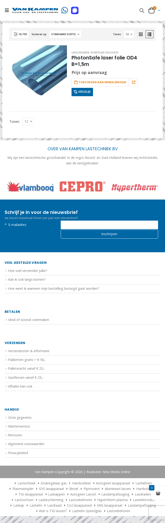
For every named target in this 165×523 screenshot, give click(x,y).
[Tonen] (129, 34)
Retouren (15, 436)
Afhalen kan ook (20, 387)
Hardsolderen (146, 490)
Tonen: (117, 34)
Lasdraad (54, 506)
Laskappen (56, 495)
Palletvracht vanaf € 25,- (26, 370)
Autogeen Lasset (83, 495)
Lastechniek (24, 484)
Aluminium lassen (118, 490)
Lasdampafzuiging (115, 495)
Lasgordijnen (80, 52)
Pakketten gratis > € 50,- (27, 361)
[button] (8, 10)
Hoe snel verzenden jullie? (27, 272)
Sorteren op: (39, 34)
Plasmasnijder (23, 490)
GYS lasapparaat (51, 490)
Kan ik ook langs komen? (27, 281)
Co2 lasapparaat (79, 506)
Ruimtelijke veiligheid (104, 52)
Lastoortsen (24, 501)
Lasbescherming (51, 501)
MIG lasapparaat (110, 506)
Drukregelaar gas (54, 484)
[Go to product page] (38, 74)
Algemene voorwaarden (26, 445)
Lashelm (36, 506)
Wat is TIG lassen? (53, 512)
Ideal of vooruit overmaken (28, 321)
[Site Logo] (35, 10)
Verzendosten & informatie (28, 352)
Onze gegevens (20, 419)
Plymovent (92, 490)
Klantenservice (19, 427)
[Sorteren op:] (65, 34)
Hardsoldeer (81, 484)
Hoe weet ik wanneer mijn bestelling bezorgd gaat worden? (53, 289)
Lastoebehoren (80, 501)
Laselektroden (144, 501)
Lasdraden (143, 495)
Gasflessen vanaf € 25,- (25, 378)
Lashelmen (143, 484)
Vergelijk (84, 92)
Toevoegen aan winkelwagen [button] (102, 82)
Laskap (18, 506)
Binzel (73, 490)
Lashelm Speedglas (87, 512)
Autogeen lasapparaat (113, 484)
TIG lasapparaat (30, 495)
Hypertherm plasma (112, 501)
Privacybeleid (18, 454)
